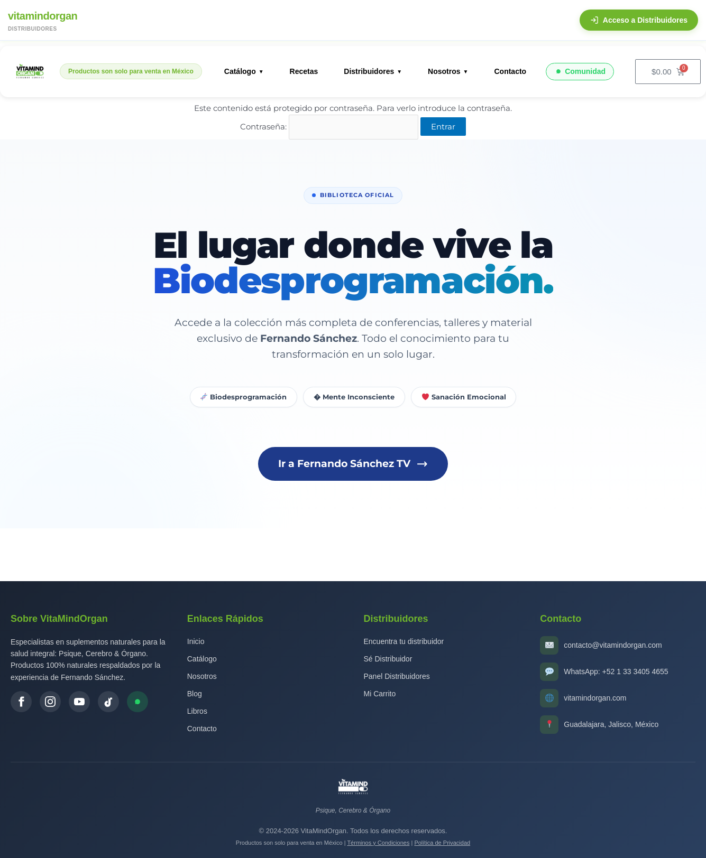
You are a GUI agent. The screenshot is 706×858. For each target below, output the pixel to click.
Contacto (510, 71)
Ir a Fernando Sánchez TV (353, 464)
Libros (197, 711)
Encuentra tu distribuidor (404, 641)
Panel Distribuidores (397, 676)
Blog (194, 693)
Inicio (196, 641)
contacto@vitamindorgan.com (613, 645)
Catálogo (240, 71)
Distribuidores (369, 71)
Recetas (304, 71)
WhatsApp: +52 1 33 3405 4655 (616, 671)
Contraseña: (329, 127)
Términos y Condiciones (378, 843)
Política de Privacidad (442, 843)
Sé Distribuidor (388, 659)
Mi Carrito (380, 693)
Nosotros (444, 71)
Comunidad (580, 71)
